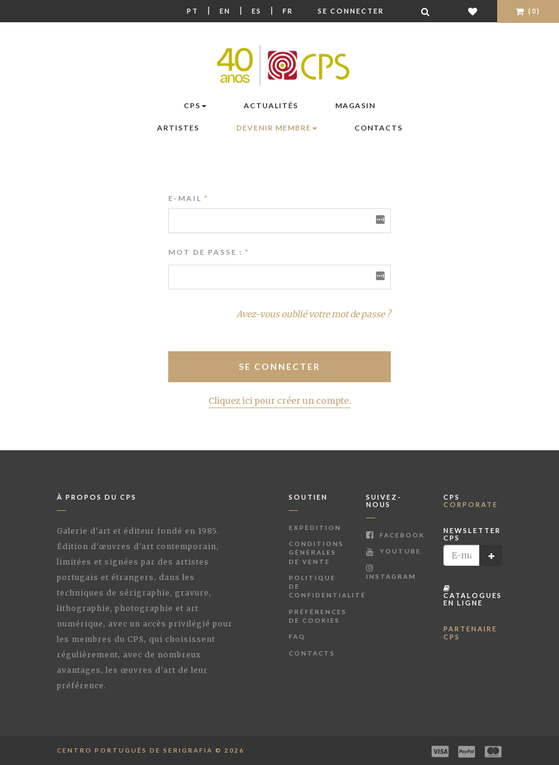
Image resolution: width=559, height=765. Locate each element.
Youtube (393, 551)
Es (257, 11)
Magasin (355, 105)
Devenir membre (276, 127)
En (225, 11)
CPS (195, 105)
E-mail (188, 198)
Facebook (395, 535)
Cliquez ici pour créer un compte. (279, 400)
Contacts (378, 127)
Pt (192, 11)
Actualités (271, 105)
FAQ (297, 636)
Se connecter (351, 11)
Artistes (178, 127)
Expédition (315, 527)
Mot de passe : (205, 252)
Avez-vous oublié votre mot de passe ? (313, 314)
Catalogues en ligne (472, 596)
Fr (288, 11)
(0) (528, 11)
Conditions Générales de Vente (316, 552)
